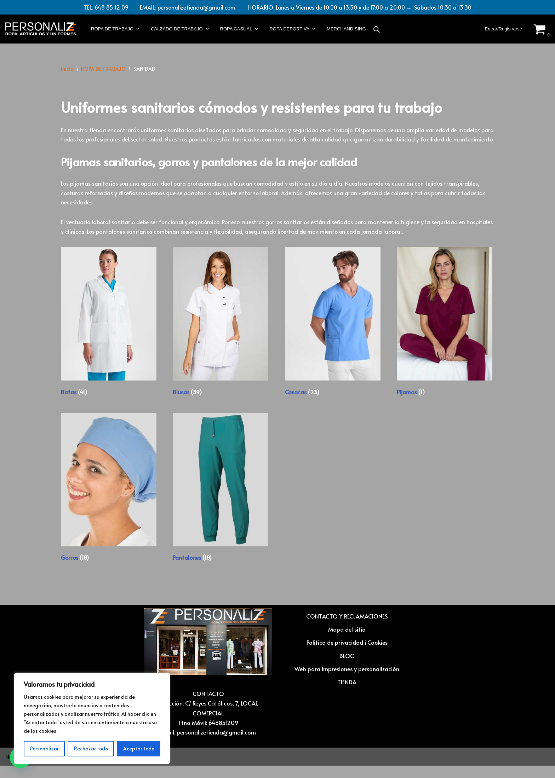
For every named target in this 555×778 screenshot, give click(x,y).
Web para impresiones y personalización (346, 681)
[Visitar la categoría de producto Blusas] (220, 334)
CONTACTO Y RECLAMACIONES (347, 628)
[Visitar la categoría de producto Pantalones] (220, 500)
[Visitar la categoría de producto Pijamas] (444, 334)
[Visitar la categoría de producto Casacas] (333, 334)
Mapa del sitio (347, 641)
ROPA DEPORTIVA (292, 29)
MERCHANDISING (346, 29)
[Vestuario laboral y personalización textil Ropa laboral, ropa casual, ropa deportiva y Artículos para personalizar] (40, 29)
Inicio (67, 69)
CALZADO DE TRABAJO (180, 29)
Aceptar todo (138, 748)
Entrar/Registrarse (503, 29)
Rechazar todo (91, 748)
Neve (11, 769)
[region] (92, 718)
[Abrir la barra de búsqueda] (376, 29)
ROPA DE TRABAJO (115, 29)
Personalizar (44, 748)
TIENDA (346, 694)
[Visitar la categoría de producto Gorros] (108, 500)
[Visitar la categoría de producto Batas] (108, 334)
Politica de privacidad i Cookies (347, 654)
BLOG (347, 668)
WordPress (87, 769)
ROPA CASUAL (239, 29)
